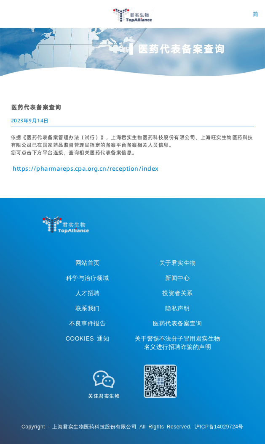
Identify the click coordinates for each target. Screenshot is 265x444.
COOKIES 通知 (88, 338)
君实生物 (132, 15)
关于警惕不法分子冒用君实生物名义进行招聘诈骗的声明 (177, 342)
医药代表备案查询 (177, 323)
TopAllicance (66, 225)
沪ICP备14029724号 (219, 426)
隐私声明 (177, 308)
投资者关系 (177, 293)
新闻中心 (177, 278)
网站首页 (87, 263)
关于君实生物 (177, 263)
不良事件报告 (87, 323)
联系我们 (87, 308)
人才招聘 (87, 293)
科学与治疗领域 (87, 278)
